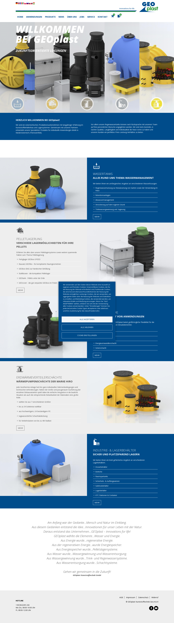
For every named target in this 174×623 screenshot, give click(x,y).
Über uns (72, 16)
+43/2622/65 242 (22, 605)
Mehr (97, 216)
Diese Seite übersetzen (25, 3)
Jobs (82, 16)
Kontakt (103, 16)
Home (20, 16)
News (61, 16)
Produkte (50, 16)
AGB (121, 597)
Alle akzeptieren (87, 319)
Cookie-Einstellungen (87, 335)
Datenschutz (143, 597)
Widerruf (154, 597)
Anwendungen (34, 16)
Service (91, 16)
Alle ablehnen (87, 327)
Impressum (130, 597)
